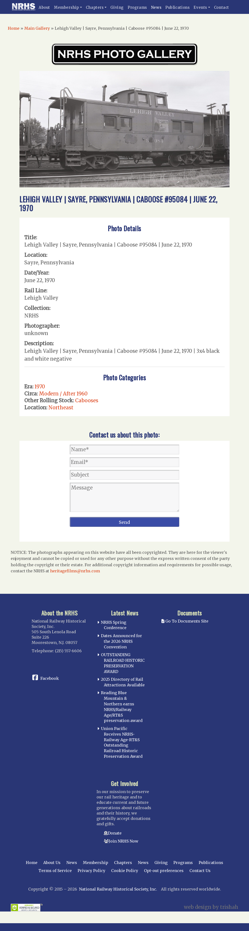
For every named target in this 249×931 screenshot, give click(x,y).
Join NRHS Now (123, 841)
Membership (66, 7)
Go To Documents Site (184, 621)
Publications (177, 7)
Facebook (49, 678)
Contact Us (200, 870)
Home (13, 28)
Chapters (95, 7)
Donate (115, 833)
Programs (137, 7)
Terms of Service (55, 870)
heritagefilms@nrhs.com (75, 570)
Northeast (60, 407)
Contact (221, 7)
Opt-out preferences (164, 870)
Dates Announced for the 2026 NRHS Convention (121, 641)
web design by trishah (211, 907)
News (156, 7)
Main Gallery (37, 28)
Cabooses (86, 400)
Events (200, 7)
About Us (52, 862)
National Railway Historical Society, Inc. (118, 889)
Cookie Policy (124, 870)
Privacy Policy (91, 870)
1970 (40, 387)
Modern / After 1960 (63, 394)
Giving (117, 7)
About (44, 7)
